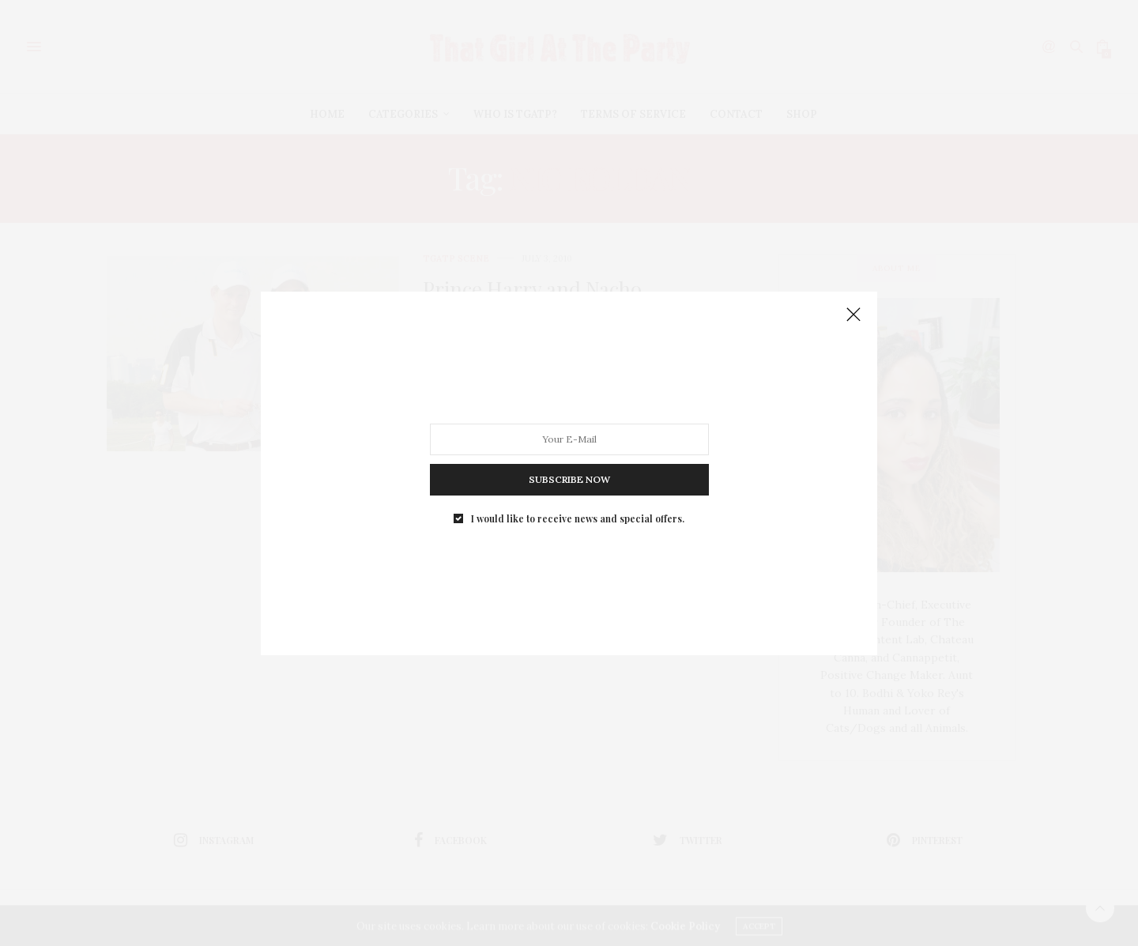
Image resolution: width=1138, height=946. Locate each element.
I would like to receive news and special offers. (577, 517)
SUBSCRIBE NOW (569, 478)
